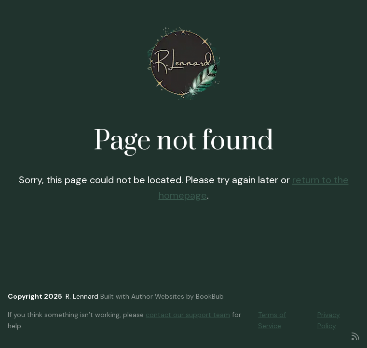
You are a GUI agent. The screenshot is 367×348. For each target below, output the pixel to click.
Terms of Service (272, 320)
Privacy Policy (328, 320)
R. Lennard (82, 296)
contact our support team (188, 314)
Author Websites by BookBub (177, 296)
